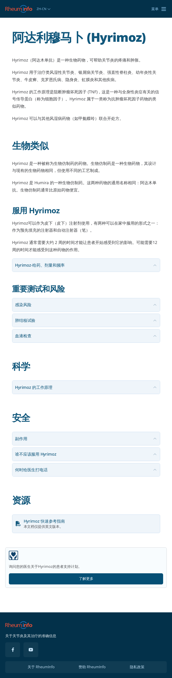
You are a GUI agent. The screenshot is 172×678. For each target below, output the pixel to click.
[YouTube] (30, 649)
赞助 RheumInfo (92, 666)
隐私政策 (137, 666)
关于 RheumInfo (41, 666)
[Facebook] (12, 649)
